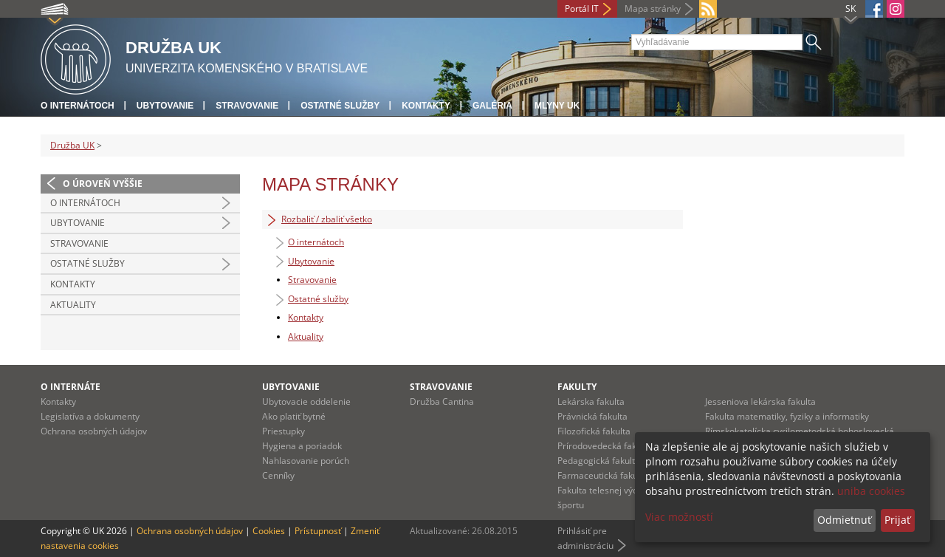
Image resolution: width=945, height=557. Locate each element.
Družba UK (72, 145)
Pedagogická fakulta (598, 460)
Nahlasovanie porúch (305, 460)
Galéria (492, 105)
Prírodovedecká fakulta (604, 446)
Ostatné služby (339, 105)
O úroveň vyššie (102, 183)
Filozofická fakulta (593, 431)
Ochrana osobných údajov (94, 431)
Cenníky (278, 475)
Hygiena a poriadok (302, 446)
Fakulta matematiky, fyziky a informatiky (787, 416)
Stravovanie (247, 105)
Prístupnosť (318, 530)
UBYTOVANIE (291, 386)
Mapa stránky (653, 8)
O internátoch (77, 105)
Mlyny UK (557, 105)
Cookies (268, 530)
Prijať (897, 520)
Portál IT (582, 8)
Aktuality (73, 304)
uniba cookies (871, 491)
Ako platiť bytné (294, 416)
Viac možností (679, 517)
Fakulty (577, 386)
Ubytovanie (165, 105)
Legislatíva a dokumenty (90, 416)
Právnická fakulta (592, 416)
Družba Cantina (442, 401)
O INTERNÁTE (70, 386)
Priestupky (283, 431)
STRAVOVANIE (441, 386)
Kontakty (426, 105)
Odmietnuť (844, 520)
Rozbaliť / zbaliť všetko (319, 219)
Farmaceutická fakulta (602, 475)
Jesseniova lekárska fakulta (760, 401)
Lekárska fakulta (591, 401)
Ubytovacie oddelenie (306, 401)
